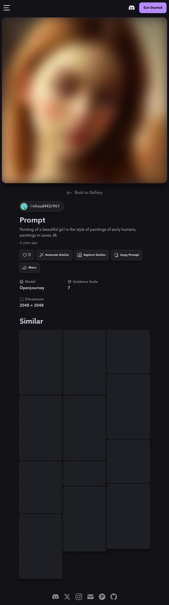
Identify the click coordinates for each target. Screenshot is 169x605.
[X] (67, 597)
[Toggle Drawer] (7, 8)
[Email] (90, 597)
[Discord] (131, 7)
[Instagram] (79, 597)
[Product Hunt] (102, 597)
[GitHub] (114, 597)
